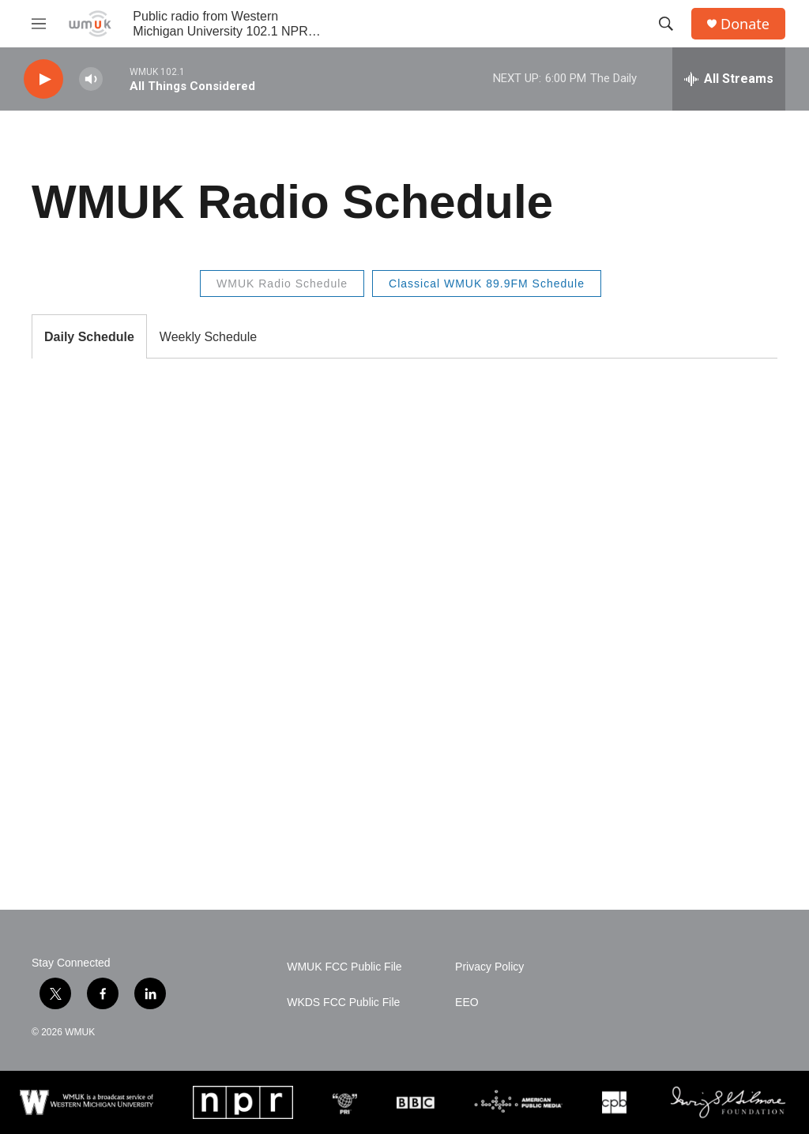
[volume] (90, 79)
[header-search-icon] (666, 24)
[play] (43, 79)
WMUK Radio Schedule (282, 283)
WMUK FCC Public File (344, 967)
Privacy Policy (489, 967)
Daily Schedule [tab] (89, 337)
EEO (467, 1002)
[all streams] (728, 79)
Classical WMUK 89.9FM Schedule (487, 283)
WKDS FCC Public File (343, 1002)
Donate (745, 24)
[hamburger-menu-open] (39, 23)
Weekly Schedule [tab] (208, 337)
